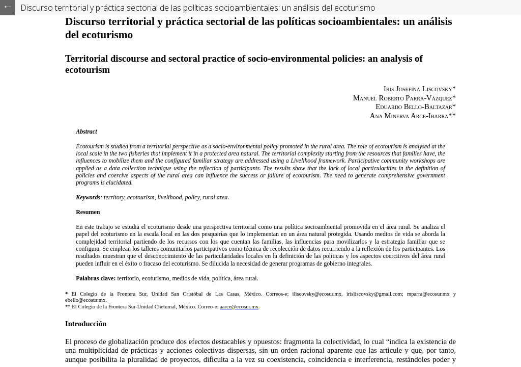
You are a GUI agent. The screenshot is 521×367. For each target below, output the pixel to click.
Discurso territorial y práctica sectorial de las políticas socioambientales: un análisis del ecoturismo (197, 7)
